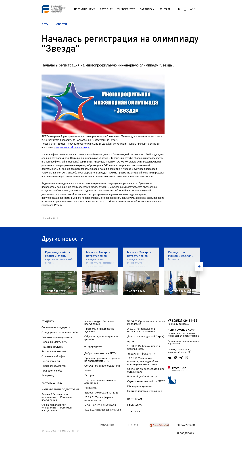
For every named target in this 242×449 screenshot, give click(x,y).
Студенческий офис (53, 356)
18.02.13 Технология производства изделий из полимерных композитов (142, 361)
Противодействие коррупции (144, 391)
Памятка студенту (52, 346)
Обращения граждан (139, 386)
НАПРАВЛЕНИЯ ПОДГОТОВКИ (60, 389)
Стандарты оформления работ (60, 332)
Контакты (166, 9)
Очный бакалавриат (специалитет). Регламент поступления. (57, 408)
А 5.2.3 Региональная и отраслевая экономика (141, 330)
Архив (131, 341)
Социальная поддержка (56, 327)
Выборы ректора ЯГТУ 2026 (101, 392)
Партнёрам (147, 9)
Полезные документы (55, 342)
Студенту (106, 9)
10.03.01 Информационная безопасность (143, 347)
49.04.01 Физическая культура (102, 409)
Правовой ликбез (52, 370)
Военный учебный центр (142, 376)
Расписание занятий (54, 351)
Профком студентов (54, 366)
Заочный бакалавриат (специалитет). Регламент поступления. (57, 397)
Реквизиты (90, 388)
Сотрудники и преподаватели (102, 365)
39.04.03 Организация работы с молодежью (146, 322)
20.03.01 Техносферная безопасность (98, 399)
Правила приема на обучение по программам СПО (102, 359)
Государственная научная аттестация (100, 381)
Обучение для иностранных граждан (101, 338)
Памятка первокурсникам (57, 337)
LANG (192, 8)
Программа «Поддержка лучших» (99, 330)
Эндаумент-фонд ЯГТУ (141, 353)
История (89, 375)
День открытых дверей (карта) (145, 336)
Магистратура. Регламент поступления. (100, 322)
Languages (134, 405)
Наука (88, 370)
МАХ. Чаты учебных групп (100, 405)
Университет (126, 9)
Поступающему (84, 9)
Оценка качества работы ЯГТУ (146, 381)
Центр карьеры (51, 361)
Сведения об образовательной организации (146, 370)
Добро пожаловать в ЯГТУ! (100, 353)
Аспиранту (48, 375)
